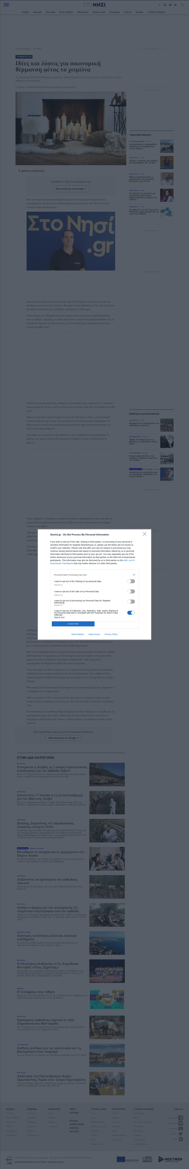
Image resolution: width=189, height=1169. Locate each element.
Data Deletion (77, 634)
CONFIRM (73, 624)
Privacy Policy (111, 634)
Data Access (94, 634)
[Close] (145, 535)
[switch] (131, 581)
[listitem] (94, 574)
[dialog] (94, 584)
